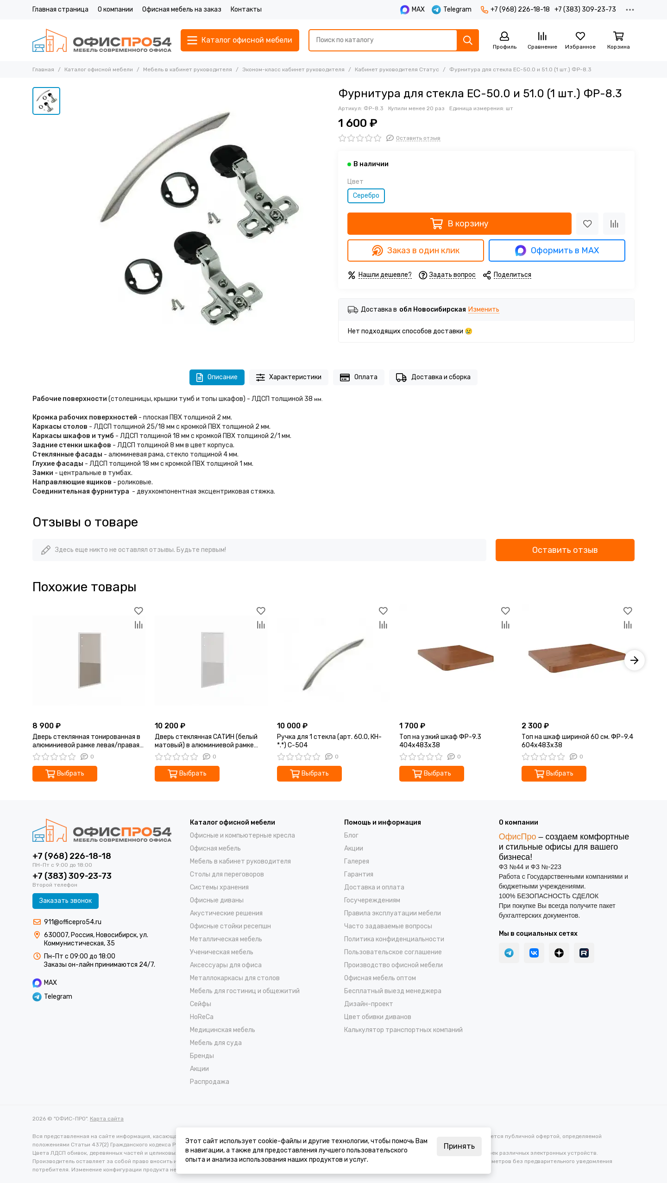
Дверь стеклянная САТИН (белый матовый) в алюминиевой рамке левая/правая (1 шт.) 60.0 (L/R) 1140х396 (206, 741)
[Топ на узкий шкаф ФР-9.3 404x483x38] (455, 660)
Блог (351, 835)
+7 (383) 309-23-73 (585, 9)
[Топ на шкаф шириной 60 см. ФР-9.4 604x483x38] (578, 660)
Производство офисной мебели (393, 965)
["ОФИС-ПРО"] (101, 40)
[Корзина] (618, 40)
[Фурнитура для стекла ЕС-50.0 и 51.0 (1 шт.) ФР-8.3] (197, 219)
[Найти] (468, 40)
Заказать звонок (65, 901)
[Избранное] (580, 40)
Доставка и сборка (433, 377)
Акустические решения (226, 913)
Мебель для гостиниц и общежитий (245, 991)
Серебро (366, 196)
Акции (199, 1069)
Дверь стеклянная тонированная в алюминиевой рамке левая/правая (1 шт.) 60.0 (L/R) (86, 741)
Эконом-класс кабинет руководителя (293, 69)
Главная (43, 69)
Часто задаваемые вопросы (388, 926)
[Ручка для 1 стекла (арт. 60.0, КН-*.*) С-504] (333, 660)
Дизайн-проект (368, 1004)
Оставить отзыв (565, 550)
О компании (115, 9)
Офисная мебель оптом (380, 978)
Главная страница (60, 9)
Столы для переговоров (227, 874)
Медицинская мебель (222, 1030)
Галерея (356, 861)
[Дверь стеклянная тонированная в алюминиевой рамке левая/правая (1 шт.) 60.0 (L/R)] (88, 660)
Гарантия (358, 874)
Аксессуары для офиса (226, 965)
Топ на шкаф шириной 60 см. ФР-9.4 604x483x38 (577, 741)
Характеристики (289, 377)
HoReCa (202, 1017)
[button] (634, 660)
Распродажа (209, 1082)
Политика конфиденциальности (394, 939)
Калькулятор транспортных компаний (403, 1030)
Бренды (202, 1056)
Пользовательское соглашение (393, 952)
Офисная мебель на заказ (181, 9)
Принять (459, 1146)
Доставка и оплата (374, 887)
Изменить (483, 310)
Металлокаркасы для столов (235, 978)
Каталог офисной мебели (98, 69)
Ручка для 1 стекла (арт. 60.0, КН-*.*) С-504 (329, 741)
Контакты (246, 9)
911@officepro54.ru (72, 922)
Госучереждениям (372, 900)
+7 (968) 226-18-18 (515, 9)
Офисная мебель (215, 848)
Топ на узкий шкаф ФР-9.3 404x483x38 (440, 741)
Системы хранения (219, 887)
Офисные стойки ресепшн (230, 926)
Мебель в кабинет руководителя (187, 69)
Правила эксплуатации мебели (392, 913)
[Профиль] (504, 40)
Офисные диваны (217, 900)
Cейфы (200, 1004)
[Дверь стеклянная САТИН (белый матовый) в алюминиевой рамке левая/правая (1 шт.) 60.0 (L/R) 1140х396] (211, 660)
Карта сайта (107, 1118)
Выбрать (65, 774)
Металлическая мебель (226, 939)
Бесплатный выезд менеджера (392, 991)
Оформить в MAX (557, 250)
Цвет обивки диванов (377, 1017)
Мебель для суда (216, 1043)
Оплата (359, 377)
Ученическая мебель (221, 952)
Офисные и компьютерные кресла (242, 835)
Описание (217, 377)
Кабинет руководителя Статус (397, 69)
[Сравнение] (542, 40)
